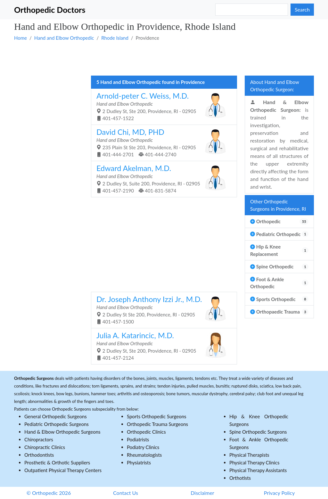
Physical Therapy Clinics (254, 462)
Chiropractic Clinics (44, 447)
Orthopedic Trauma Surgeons (157, 424)
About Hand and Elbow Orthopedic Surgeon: (274, 85)
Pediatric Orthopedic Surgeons (56, 424)
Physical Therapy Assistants (258, 470)
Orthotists (240, 478)
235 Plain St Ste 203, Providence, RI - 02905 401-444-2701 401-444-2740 (161, 142)
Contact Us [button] (125, 493)
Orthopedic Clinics (146, 432)
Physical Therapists (249, 455)
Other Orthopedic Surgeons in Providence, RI (278, 205)
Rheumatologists (144, 455)
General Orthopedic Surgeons (55, 416)
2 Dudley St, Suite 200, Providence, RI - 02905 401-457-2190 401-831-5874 (161, 179)
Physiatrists (139, 462)
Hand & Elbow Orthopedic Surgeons (62, 432)
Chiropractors (38, 439)
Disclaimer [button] (202, 493)
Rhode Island (114, 38)
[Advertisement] (164, 58)
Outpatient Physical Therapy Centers (63, 470)
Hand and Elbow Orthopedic (64, 38)
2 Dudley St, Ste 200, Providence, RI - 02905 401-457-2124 (161, 346)
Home (20, 38)
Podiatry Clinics (143, 447)
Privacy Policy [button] (279, 493)
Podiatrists (138, 439)
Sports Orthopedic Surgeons (156, 416)
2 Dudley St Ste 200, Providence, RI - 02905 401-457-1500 (161, 310)
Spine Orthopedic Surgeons (258, 432)
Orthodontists (39, 455)
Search (302, 9)
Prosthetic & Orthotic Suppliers (57, 462)
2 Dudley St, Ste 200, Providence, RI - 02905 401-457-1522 (161, 106)
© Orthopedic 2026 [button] (49, 493)
